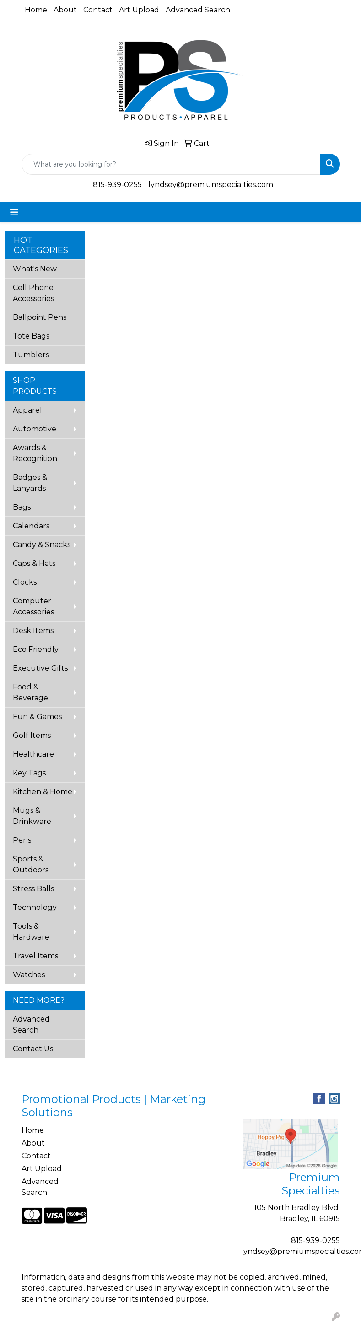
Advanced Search (198, 9)
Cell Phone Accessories (33, 293)
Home (36, 9)
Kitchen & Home (42, 791)
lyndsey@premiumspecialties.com (210, 184)
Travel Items (35, 956)
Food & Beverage (30, 692)
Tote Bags (31, 336)
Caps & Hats (34, 563)
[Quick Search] (171, 164)
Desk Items (33, 630)
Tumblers (31, 354)
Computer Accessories (33, 606)
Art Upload (139, 9)
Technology (35, 907)
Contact (98, 9)
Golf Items (32, 735)
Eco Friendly (36, 649)
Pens (22, 840)
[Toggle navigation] (14, 212)
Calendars (31, 526)
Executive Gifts (40, 668)
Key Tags (29, 773)
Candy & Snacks (41, 544)
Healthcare (33, 754)
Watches (29, 974)
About (65, 9)
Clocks (25, 582)
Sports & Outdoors (30, 864)
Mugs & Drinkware (32, 816)
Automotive (34, 429)
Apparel (27, 410)
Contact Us (33, 1048)
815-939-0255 (117, 184)
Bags (22, 507)
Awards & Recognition (35, 453)
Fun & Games (37, 716)
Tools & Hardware (31, 931)
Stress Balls (33, 888)
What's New (35, 268)
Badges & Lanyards (30, 483)
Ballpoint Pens (39, 317)
